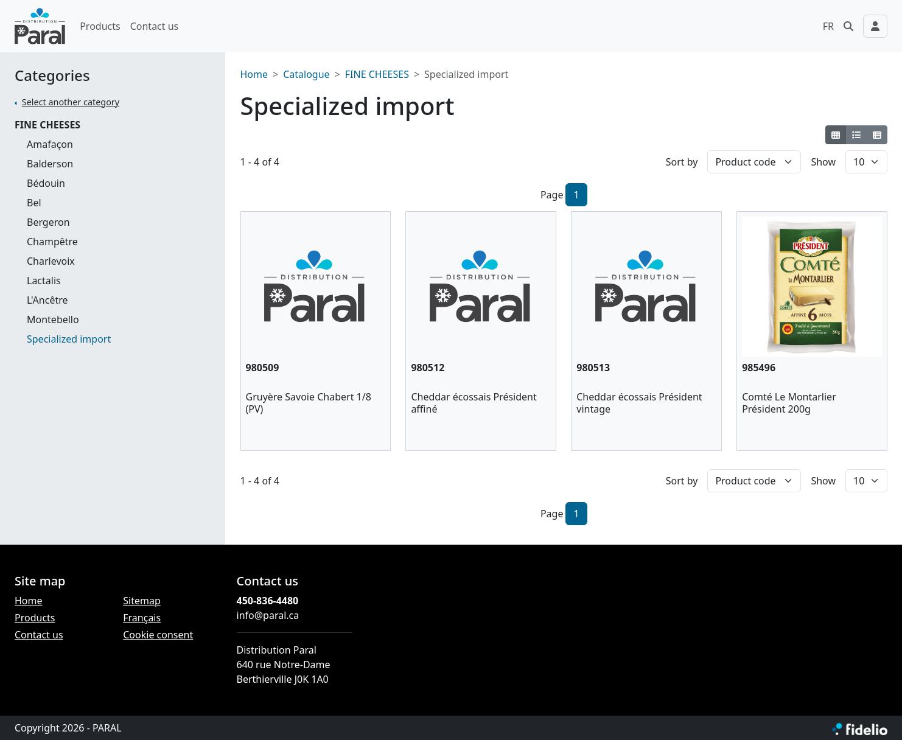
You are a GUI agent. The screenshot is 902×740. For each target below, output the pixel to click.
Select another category (70, 102)
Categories (52, 76)
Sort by (682, 162)
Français (142, 617)
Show (823, 162)
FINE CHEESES (47, 124)
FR (828, 26)
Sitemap (142, 600)
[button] (848, 26)
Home (254, 74)
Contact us (154, 26)
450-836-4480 (268, 600)
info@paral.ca (268, 615)
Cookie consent (158, 634)
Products (100, 26)
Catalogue (306, 74)
